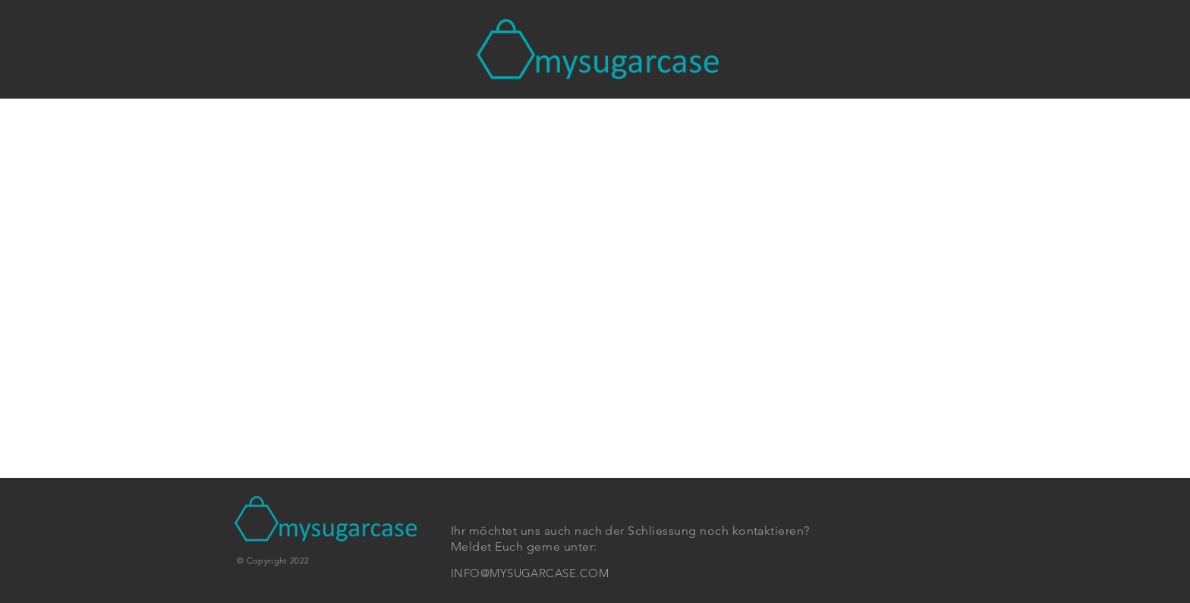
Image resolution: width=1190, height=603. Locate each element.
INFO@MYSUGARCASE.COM (530, 573)
